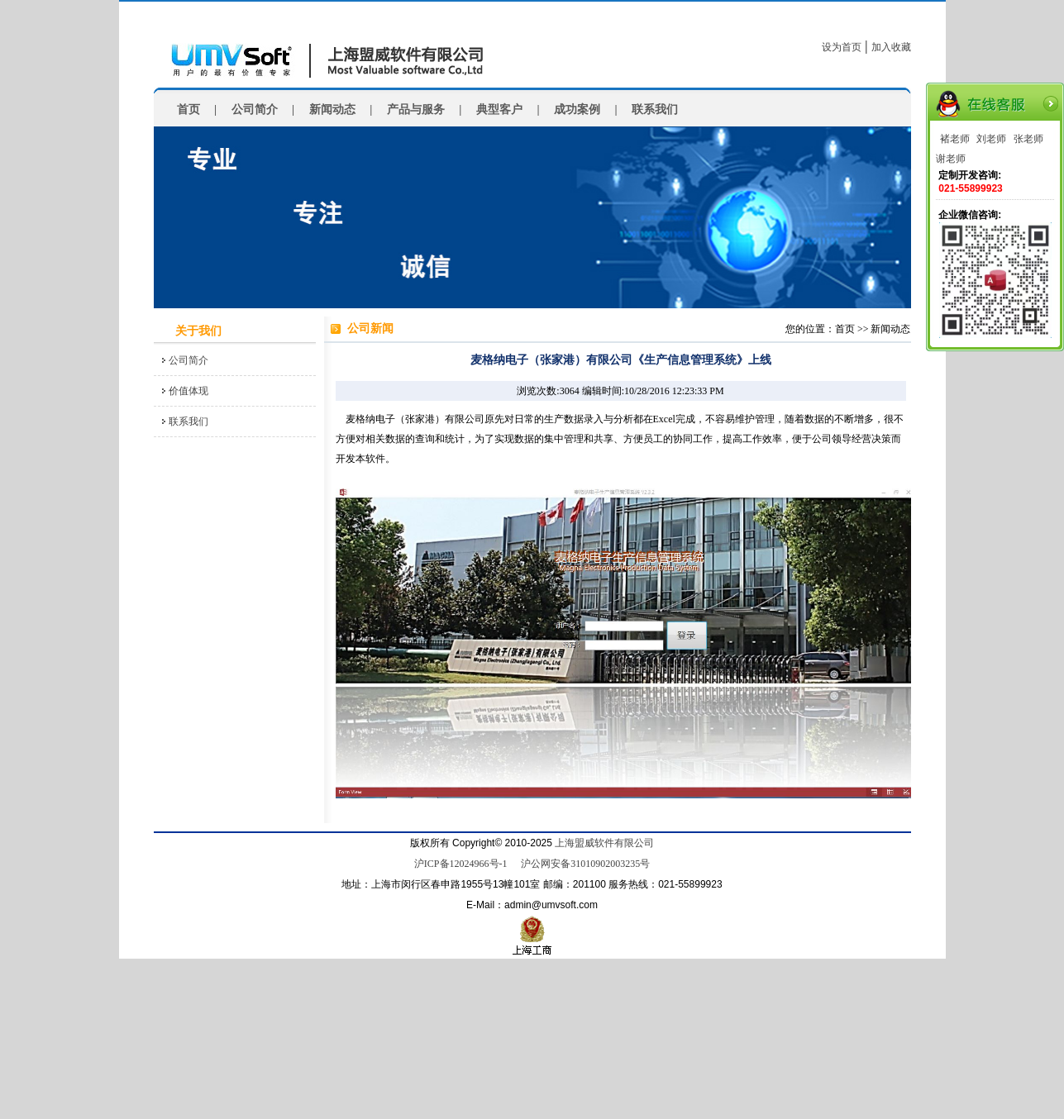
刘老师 (991, 139)
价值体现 (188, 391)
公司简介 (254, 109)
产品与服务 (416, 109)
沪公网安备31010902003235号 (585, 863)
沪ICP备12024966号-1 (461, 863)
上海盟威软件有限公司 (604, 843)
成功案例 (577, 109)
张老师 (1028, 139)
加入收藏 (891, 47)
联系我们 (655, 109)
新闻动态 (332, 109)
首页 (188, 109)
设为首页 (841, 47)
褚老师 (955, 139)
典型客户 (499, 109)
